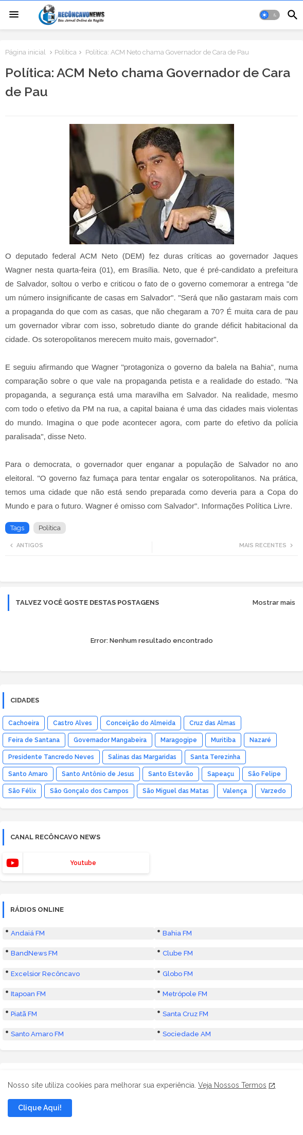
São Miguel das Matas (175, 791)
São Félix (22, 791)
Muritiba (223, 740)
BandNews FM (34, 953)
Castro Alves (72, 723)
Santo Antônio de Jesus (98, 774)
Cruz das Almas (212, 723)
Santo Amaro (28, 774)
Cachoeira (23, 723)
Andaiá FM (28, 933)
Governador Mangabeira (110, 740)
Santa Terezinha (215, 757)
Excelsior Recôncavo (45, 974)
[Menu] (14, 15)
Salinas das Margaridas (142, 757)
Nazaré (260, 740)
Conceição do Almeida (140, 723)
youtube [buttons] (83, 863)
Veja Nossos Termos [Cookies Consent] (232, 1085)
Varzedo (273, 791)
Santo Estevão (170, 774)
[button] (269, 15)
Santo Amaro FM (37, 1034)
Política (66, 52)
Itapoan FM (28, 994)
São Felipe (264, 774)
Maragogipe (179, 740)
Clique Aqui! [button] (40, 1108)
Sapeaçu (220, 774)
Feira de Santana (34, 740)
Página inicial (25, 52)
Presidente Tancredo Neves (51, 757)
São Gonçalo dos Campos (89, 791)
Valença (235, 791)
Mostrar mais (274, 602)
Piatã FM (24, 1014)
